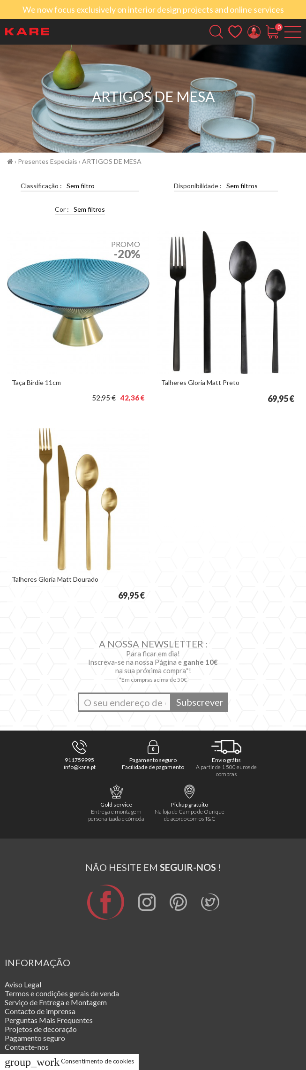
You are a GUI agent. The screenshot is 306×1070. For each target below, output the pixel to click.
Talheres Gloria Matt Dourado (55, 579)
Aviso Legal (23, 984)
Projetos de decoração (41, 1028)
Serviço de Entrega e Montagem (56, 1002)
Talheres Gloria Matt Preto (200, 382)
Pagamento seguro (35, 1037)
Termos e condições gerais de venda (62, 993)
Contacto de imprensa (40, 1011)
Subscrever (200, 702)
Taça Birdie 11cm (36, 382)
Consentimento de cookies (69, 1061)
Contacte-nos (27, 1046)
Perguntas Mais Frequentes (49, 1020)
